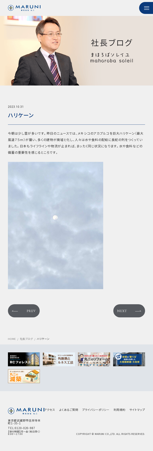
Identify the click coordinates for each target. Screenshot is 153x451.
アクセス (49, 409)
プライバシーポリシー (96, 409)
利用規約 (119, 409)
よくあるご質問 (68, 409)
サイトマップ (137, 409)
